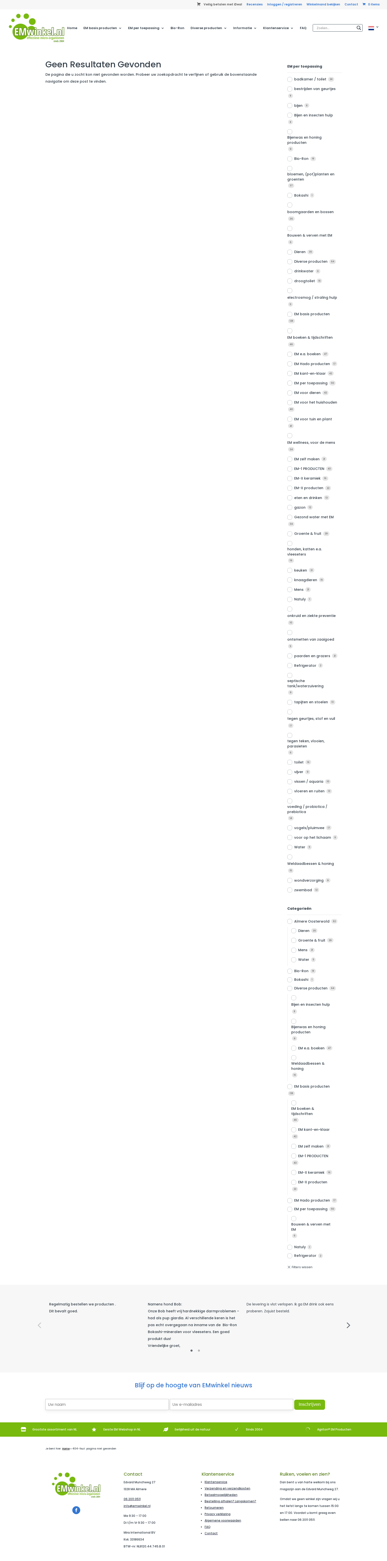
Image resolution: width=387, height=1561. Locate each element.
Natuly (300, 599)
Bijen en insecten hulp (313, 115)
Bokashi (301, 195)
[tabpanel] (94, 1308)
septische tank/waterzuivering (305, 683)
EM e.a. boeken (307, 354)
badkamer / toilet (310, 79)
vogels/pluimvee (309, 827)
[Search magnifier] (358, 27)
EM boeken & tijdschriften (310, 337)
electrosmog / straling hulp (312, 297)
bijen (298, 105)
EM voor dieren (307, 392)
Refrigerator (305, 665)
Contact (351, 4)
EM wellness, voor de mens (311, 442)
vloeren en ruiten (309, 791)
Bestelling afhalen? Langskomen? (230, 1501)
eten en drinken (308, 497)
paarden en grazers (312, 655)
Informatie (242, 28)
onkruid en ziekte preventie (311, 615)
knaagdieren (305, 579)
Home (72, 28)
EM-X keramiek (307, 478)
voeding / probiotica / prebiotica (307, 809)
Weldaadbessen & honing (310, 863)
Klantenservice (276, 28)
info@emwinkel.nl (137, 1506)
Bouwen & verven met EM (309, 235)
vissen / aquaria (308, 781)
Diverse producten (206, 28)
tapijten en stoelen (311, 702)
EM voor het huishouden (315, 402)
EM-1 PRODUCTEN (309, 468)
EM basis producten (100, 28)
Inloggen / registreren (284, 4)
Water (299, 847)
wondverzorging (309, 880)
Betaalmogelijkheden (221, 1495)
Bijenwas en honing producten (304, 140)
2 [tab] (198, 1350)
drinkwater (304, 271)
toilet (299, 762)
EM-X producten (308, 487)
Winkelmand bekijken (323, 4)
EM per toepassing (143, 28)
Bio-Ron (177, 28)
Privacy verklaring (218, 1514)
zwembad (303, 890)
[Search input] (335, 27)
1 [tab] (191, 1350)
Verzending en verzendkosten (227, 1488)
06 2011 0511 (132, 1499)
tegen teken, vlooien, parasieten (306, 744)
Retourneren (214, 1507)
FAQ (303, 28)
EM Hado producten (312, 363)
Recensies (255, 4)
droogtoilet (304, 281)
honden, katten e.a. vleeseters (304, 552)
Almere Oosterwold (311, 921)
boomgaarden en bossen (310, 211)
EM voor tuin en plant (313, 419)
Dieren (300, 251)
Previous (39, 1325)
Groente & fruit (307, 533)
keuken (300, 570)
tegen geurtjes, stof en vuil (311, 718)
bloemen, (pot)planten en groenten (310, 177)
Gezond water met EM (314, 517)
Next (348, 1325)
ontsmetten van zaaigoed (310, 639)
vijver (298, 771)
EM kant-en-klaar (310, 373)
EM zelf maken (307, 459)
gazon (300, 507)
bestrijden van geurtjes (315, 88)
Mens (299, 589)
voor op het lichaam (312, 837)
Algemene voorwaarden (223, 1520)
